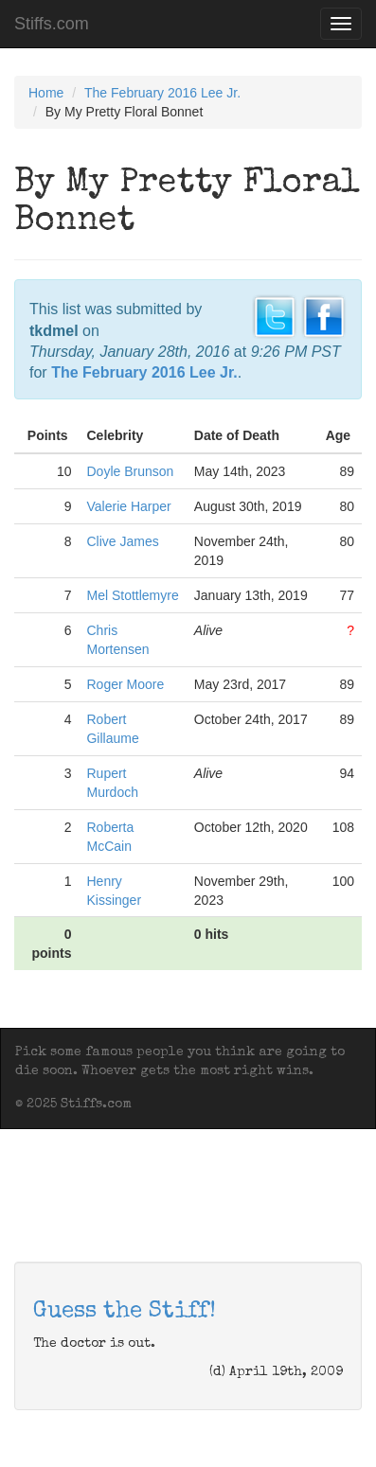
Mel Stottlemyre (132, 595)
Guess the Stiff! (124, 1311)
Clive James (122, 541)
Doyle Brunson (129, 471)
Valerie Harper (128, 506)
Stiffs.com (51, 23)
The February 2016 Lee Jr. (162, 92)
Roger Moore (125, 684)
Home (45, 92)
